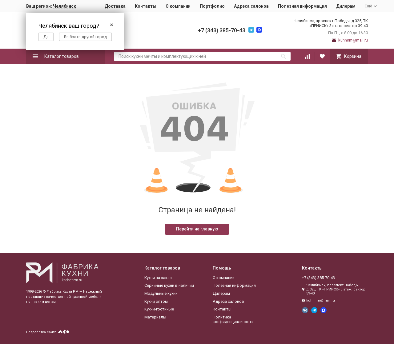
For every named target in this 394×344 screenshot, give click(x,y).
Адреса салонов (251, 6)
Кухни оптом (156, 301)
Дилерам (346, 6)
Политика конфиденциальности (233, 319)
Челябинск (64, 6)
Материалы (155, 317)
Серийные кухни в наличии (169, 285)
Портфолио (212, 6)
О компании (178, 6)
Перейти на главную (197, 228)
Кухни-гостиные (159, 309)
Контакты (145, 6)
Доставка (115, 6)
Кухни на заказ (158, 277)
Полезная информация (302, 6)
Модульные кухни (161, 293)
